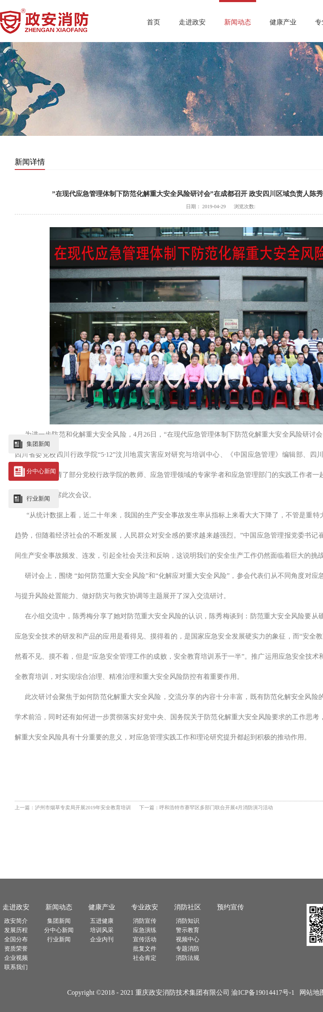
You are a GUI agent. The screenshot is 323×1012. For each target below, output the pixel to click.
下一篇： (206, 808)
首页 (153, 22)
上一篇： (73, 808)
